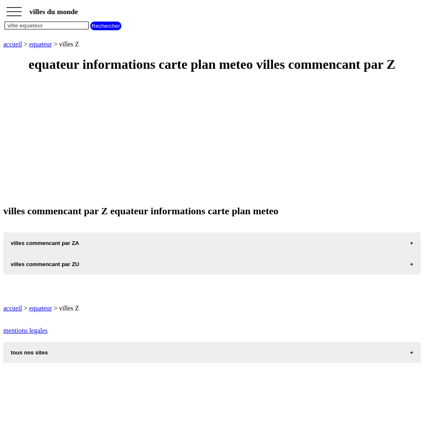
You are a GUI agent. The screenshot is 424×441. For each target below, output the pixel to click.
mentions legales (25, 330)
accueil (12, 44)
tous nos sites (29, 352)
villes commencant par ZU (45, 264)
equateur (40, 44)
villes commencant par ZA (45, 243)
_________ (14, 9)
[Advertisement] (212, 139)
